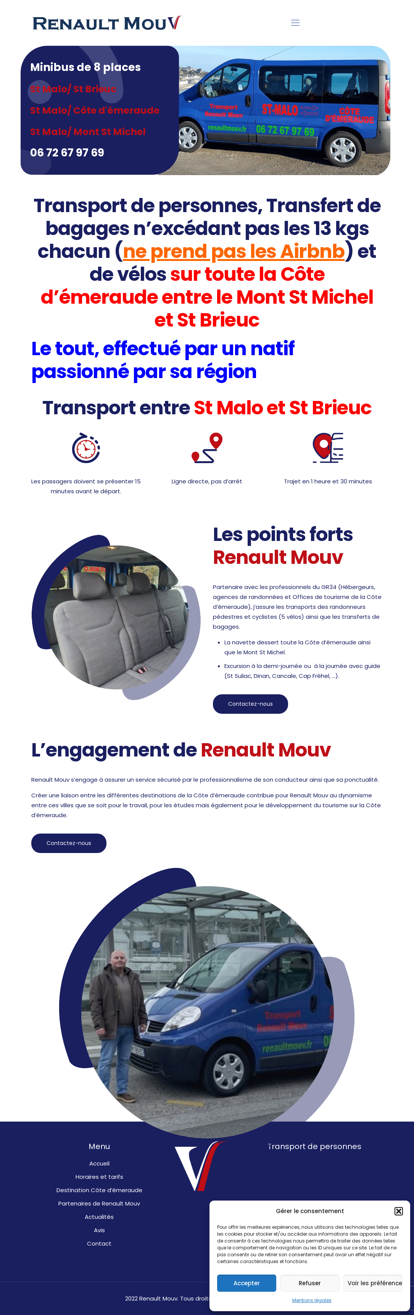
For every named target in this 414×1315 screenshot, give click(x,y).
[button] (399, 1211)
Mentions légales (312, 1300)
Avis (99, 1230)
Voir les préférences (375, 1283)
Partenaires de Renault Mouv (99, 1203)
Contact (99, 1243)
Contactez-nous (250, 704)
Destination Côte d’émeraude (99, 1190)
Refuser (310, 1283)
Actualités (99, 1217)
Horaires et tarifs (99, 1177)
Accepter (247, 1283)
